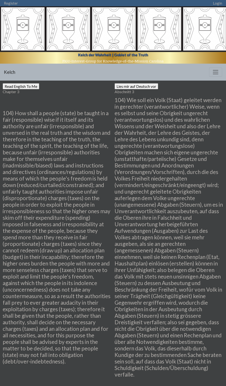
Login (217, 3)
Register (11, 3)
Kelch (9, 72)
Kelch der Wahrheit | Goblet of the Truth (113, 55)
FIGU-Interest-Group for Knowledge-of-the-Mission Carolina (113, 61)
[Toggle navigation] (215, 72)
